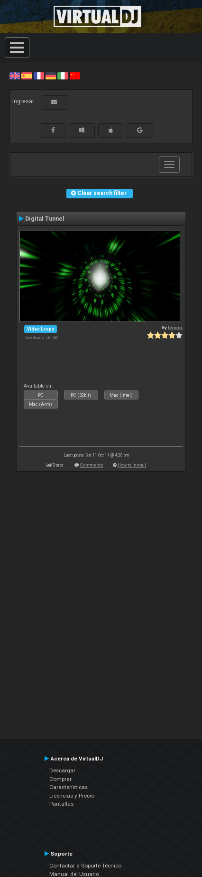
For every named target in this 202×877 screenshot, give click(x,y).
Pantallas (61, 803)
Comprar (60, 779)
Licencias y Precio (71, 795)
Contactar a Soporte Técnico (85, 865)
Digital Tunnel (44, 218)
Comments (91, 465)
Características (68, 787)
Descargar (62, 770)
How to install (132, 465)
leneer (175, 327)
